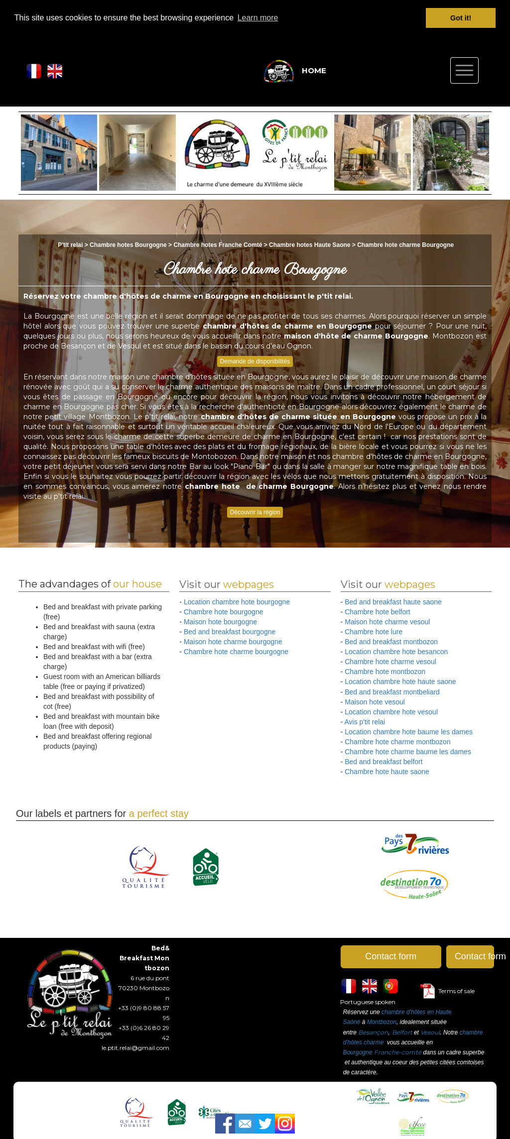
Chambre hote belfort (377, 612)
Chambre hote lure (373, 632)
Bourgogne (358, 1051)
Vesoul (430, 1031)
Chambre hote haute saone (387, 771)
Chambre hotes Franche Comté (217, 244)
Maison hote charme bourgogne (233, 642)
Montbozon (381, 1022)
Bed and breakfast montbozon (391, 642)
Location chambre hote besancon (396, 652)
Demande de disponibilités (255, 361)
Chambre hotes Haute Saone (309, 244)
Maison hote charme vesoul (387, 622)
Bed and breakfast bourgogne (229, 632)
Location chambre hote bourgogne (237, 602)
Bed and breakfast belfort (383, 761)
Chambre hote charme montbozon (397, 741)
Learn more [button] (258, 17)
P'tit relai (70, 244)
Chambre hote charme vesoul (390, 662)
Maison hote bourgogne (220, 622)
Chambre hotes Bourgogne (129, 244)
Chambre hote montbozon (385, 672)
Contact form (390, 956)
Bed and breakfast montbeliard (392, 691)
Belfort (402, 1031)
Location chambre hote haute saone (400, 681)
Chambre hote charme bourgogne (236, 652)
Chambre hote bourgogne (223, 612)
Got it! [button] (460, 18)
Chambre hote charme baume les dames (408, 751)
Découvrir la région (255, 511)
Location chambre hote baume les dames (409, 731)
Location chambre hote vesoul (391, 711)
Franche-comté (397, 1051)
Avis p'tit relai (364, 721)
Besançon (373, 1031)
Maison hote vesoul (375, 701)
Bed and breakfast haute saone (393, 602)
